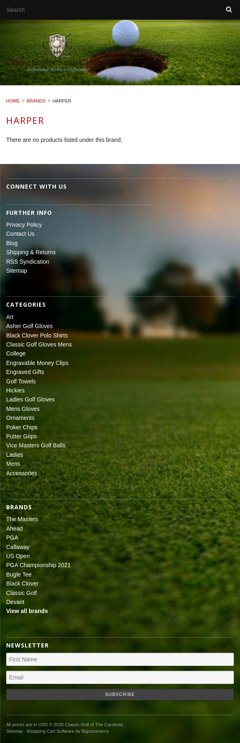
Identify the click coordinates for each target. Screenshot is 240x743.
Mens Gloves (23, 409)
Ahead (14, 528)
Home (13, 100)
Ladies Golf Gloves (30, 399)
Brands (36, 100)
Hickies (15, 390)
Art (10, 317)
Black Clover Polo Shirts (37, 335)
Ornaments (20, 418)
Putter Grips (21, 436)
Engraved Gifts (25, 372)
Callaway (18, 547)
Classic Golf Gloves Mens (39, 344)
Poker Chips (21, 427)
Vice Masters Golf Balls (35, 445)
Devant (15, 602)
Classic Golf (21, 593)
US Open (18, 556)
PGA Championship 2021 (38, 565)
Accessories (21, 473)
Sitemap (16, 270)
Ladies (14, 454)
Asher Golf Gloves (29, 326)
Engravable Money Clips (37, 363)
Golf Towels (21, 381)
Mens (13, 463)
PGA (12, 537)
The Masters (22, 519)
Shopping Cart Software (50, 731)
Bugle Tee (19, 574)
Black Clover (22, 583)
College (15, 353)
